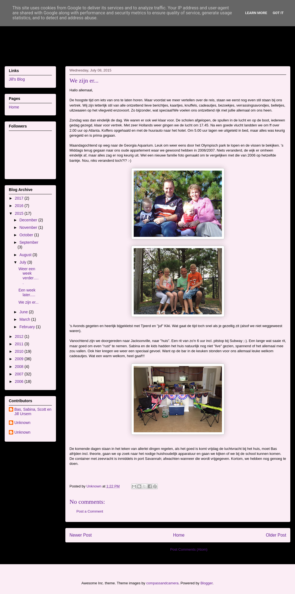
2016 (20, 205)
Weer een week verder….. (28, 276)
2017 (20, 198)
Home (179, 535)
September (28, 242)
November (28, 227)
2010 (20, 351)
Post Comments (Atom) (188, 549)
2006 (20, 381)
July (23, 262)
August (25, 255)
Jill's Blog (17, 79)
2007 (20, 374)
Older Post (276, 535)
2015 (20, 213)
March (25, 319)
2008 (20, 366)
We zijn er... (28, 302)
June (24, 312)
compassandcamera (162, 583)
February (27, 327)
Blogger (206, 583)
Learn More (256, 13)
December (28, 220)
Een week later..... (26, 292)
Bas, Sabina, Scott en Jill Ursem (33, 411)
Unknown (22, 422)
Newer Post (80, 535)
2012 (20, 336)
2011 (20, 344)
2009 (20, 359)
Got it (278, 13)
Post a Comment (89, 511)
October (26, 235)
